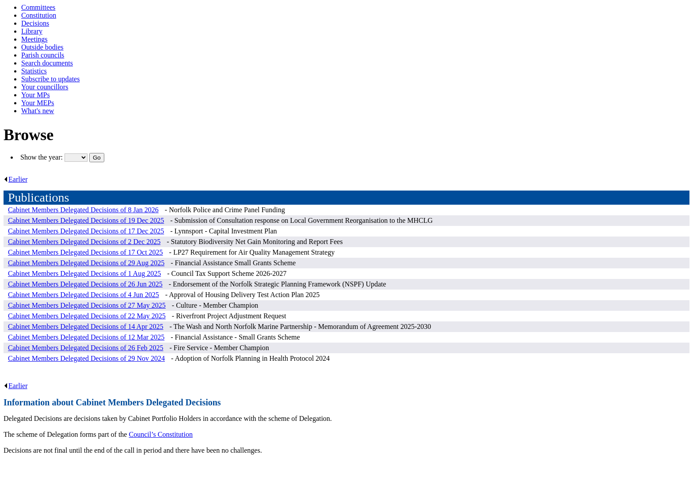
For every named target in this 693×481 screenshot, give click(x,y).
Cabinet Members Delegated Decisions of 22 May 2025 (87, 316)
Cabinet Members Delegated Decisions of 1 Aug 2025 (84, 273)
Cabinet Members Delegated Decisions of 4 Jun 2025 (83, 294)
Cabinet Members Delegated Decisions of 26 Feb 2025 (85, 347)
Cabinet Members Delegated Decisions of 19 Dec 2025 (86, 220)
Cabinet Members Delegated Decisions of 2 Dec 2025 (84, 241)
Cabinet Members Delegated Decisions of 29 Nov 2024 (86, 358)
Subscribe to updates (50, 79)
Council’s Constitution (160, 434)
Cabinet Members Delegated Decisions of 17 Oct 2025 (85, 252)
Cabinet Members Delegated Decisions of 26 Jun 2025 (85, 284)
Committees (38, 7)
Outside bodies (42, 47)
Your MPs (35, 95)
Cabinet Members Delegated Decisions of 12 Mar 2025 (86, 337)
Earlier (15, 179)
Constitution (38, 15)
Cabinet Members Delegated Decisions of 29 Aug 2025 (86, 263)
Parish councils (42, 55)
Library (31, 31)
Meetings (34, 39)
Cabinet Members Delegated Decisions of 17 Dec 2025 (86, 231)
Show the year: (42, 157)
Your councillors (44, 87)
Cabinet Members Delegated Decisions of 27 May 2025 (87, 305)
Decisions (35, 23)
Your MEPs (37, 103)
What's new (37, 111)
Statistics (34, 71)
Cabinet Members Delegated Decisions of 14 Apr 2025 (85, 326)
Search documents (47, 63)
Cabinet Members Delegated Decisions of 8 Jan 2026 (83, 210)
